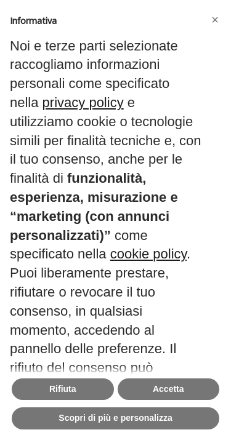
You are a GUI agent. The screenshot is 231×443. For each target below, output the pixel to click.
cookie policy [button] (148, 253)
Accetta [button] (168, 389)
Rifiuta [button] (62, 389)
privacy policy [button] (83, 102)
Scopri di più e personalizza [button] (115, 418)
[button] (215, 20)
